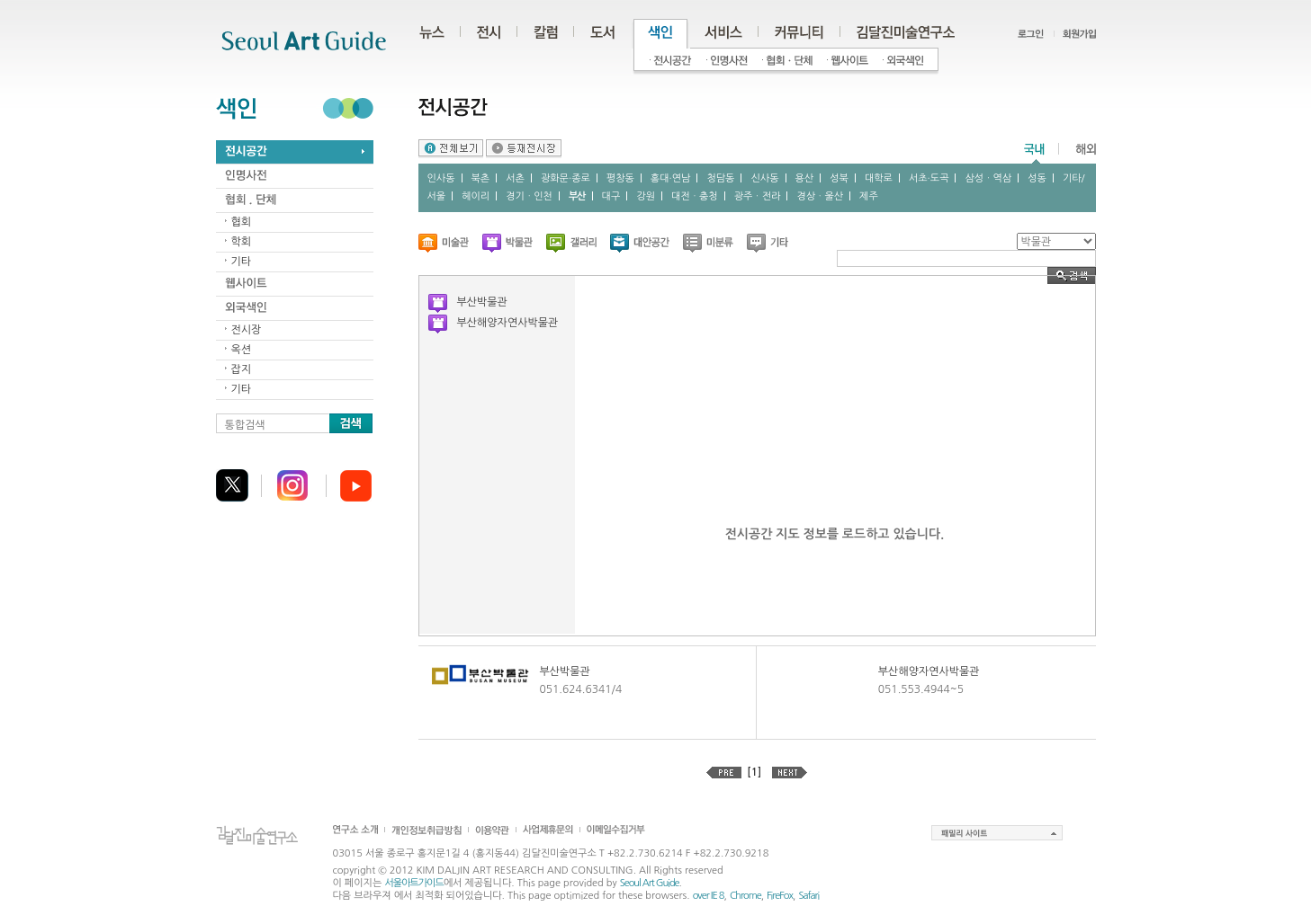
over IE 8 (708, 896)
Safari (808, 896)
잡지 (241, 369)
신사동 (764, 178)
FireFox (780, 896)
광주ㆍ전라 (757, 196)
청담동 (720, 178)
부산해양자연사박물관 (508, 322)
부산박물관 (482, 302)
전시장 (246, 329)
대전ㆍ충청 (694, 196)
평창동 (620, 178)
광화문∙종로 (565, 178)
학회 (241, 241)
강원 (645, 196)
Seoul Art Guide (649, 883)
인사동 (441, 178)
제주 (868, 196)
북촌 (480, 178)
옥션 (241, 349)
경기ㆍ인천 (529, 196)
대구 (611, 196)
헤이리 (475, 196)
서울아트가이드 (413, 883)
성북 (839, 178)
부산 (577, 196)
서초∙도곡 (929, 178)
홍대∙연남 (671, 178)
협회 (241, 222)
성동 (1037, 178)
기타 (241, 261)
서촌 (515, 178)
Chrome (745, 896)
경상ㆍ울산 (819, 196)
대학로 (879, 178)
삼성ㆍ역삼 (988, 178)
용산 (804, 178)
